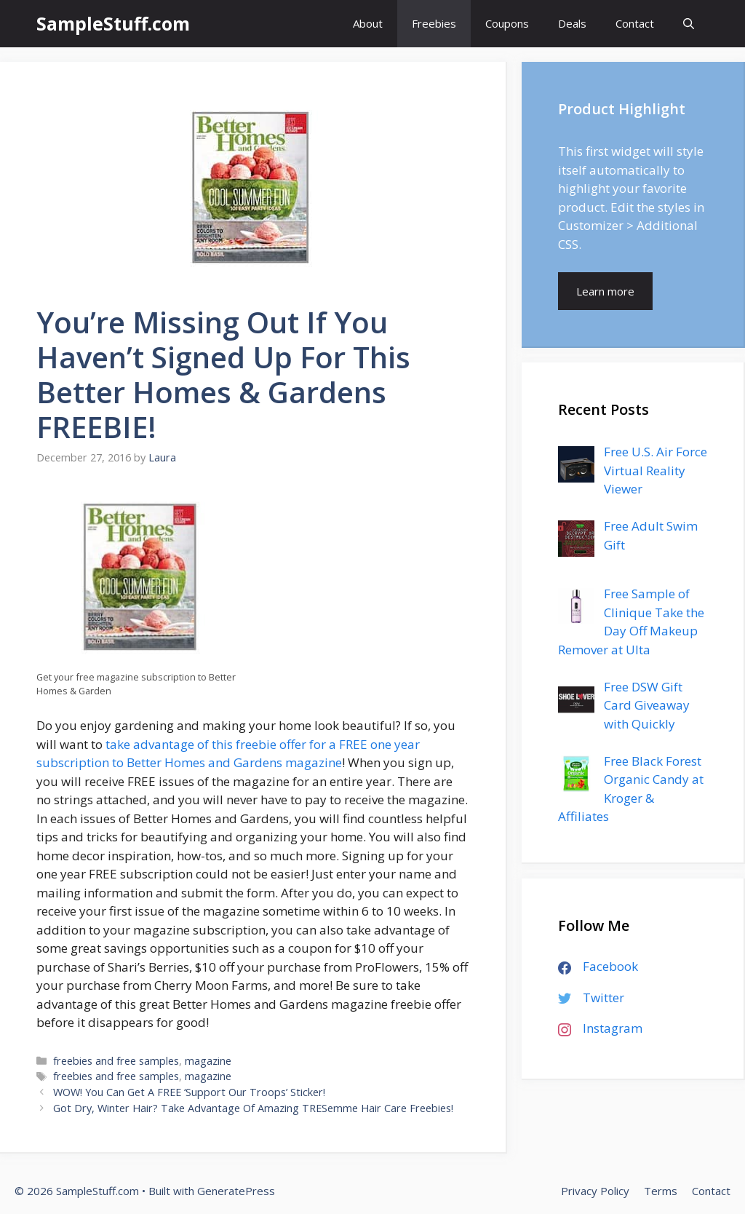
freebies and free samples (116, 1061)
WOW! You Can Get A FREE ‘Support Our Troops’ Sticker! (189, 1092)
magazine (208, 1061)
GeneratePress (236, 1190)
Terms (660, 1190)
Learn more (605, 291)
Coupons (507, 23)
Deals (572, 23)
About (368, 23)
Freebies (434, 23)
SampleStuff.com (113, 23)
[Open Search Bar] (689, 23)
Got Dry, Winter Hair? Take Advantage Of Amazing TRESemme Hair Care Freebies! (253, 1108)
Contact (634, 23)
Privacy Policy (595, 1190)
